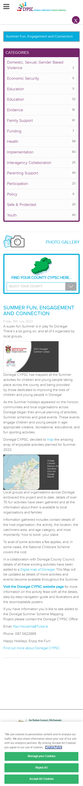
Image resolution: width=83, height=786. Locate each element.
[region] (41, 754)
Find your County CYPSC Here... (41, 268)
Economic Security (41, 78)
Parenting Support (41, 173)
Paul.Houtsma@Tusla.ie (30, 626)
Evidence (41, 110)
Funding (41, 131)
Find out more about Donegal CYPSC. (32, 648)
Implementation (41, 152)
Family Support (41, 120)
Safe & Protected (41, 204)
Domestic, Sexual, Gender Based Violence (41, 65)
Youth (41, 215)
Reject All (41, 767)
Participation (41, 183)
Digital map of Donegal (37, 569)
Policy (41, 194)
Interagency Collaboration (41, 162)
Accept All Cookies (41, 779)
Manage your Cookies (41, 756)
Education (41, 89)
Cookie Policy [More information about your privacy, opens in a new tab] (53, 747)
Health (41, 141)
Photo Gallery (63, 242)
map (50, 439)
